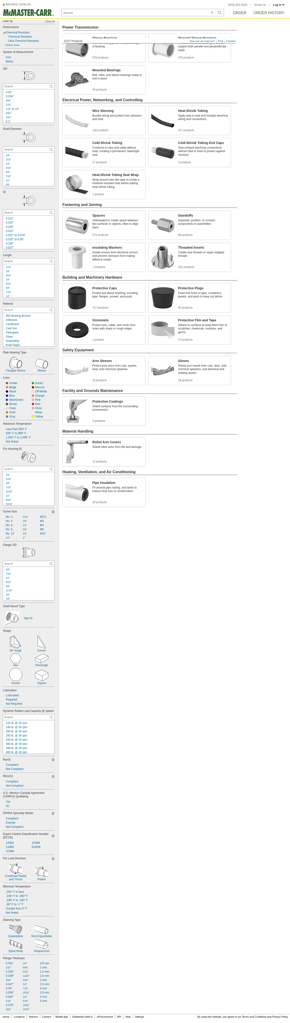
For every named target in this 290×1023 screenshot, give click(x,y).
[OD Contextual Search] (29, 86)
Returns (33, 1016)
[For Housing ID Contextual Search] (29, 469)
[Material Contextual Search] (29, 310)
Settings (139, 1016)
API (119, 1016)
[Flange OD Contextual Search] (29, 564)
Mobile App (61, 1016)
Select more (12, 45)
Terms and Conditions (254, 1016)
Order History (269, 13)
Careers (46, 1016)
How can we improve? (202, 41)
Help (128, 1016)
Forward (230, 41)
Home (6, 1016)
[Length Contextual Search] (29, 261)
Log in (278, 5)
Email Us (260, 5)
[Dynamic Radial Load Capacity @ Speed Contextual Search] (29, 717)
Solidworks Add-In (82, 1016)
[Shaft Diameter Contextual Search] (29, 150)
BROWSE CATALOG (18, 4)
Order (239, 13)
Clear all (50, 21)
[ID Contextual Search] (29, 213)
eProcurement (105, 1016)
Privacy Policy (280, 1016)
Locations (19, 1016)
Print (220, 41)
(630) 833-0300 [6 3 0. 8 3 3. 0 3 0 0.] (237, 5)
